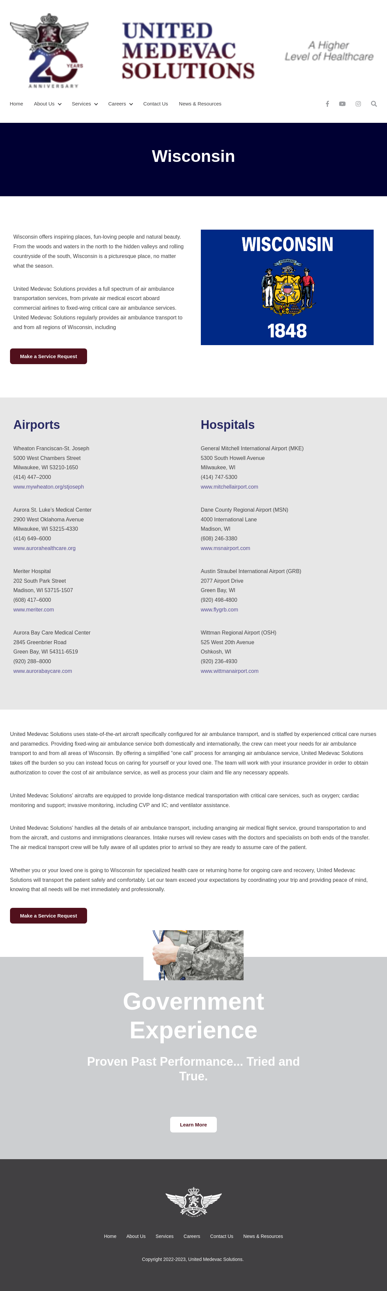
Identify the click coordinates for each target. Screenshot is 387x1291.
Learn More (193, 1124)
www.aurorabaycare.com (42, 671)
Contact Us (155, 103)
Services (81, 103)
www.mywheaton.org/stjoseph (48, 487)
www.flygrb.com (219, 609)
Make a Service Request (48, 356)
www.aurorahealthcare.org (44, 548)
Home (16, 103)
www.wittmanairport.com (230, 671)
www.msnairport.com (225, 548)
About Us (44, 103)
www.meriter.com (33, 609)
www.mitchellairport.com (229, 487)
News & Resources (200, 103)
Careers (117, 103)
